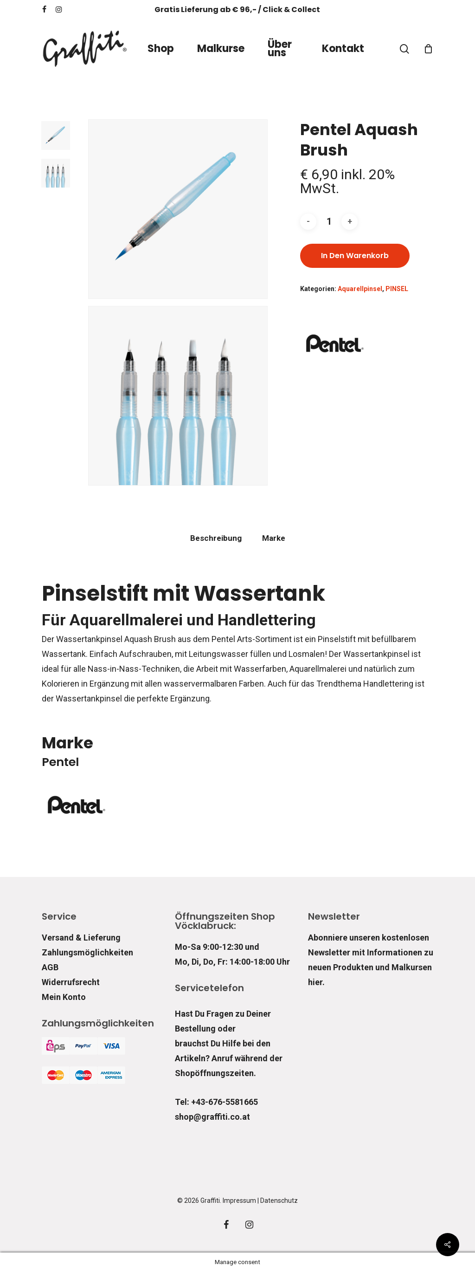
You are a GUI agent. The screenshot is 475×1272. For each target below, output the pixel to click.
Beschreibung (216, 538)
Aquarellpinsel (360, 288)
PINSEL (396, 288)
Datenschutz (279, 1200)
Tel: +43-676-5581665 (216, 1102)
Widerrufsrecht (71, 982)
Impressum (239, 1200)
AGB (50, 967)
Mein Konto (64, 997)
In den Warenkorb (355, 255)
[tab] (216, 538)
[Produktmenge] (329, 222)
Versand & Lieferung (81, 937)
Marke (273, 538)
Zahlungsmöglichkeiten (87, 952)
